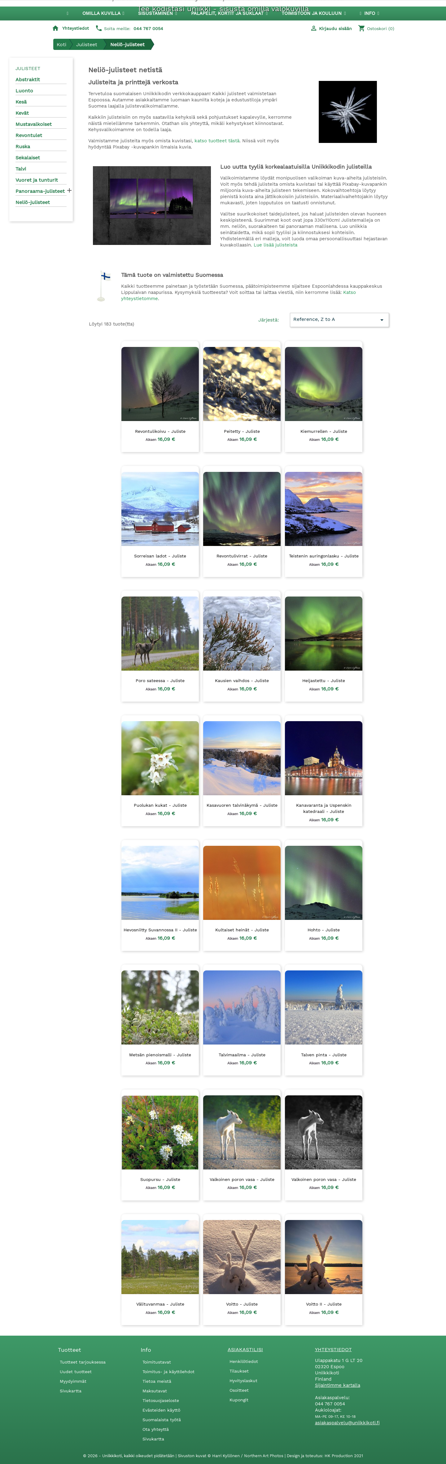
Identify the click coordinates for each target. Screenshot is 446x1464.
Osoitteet (239, 1390)
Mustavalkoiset (33, 124)
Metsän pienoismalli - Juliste (160, 1054)
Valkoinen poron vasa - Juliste (242, 1179)
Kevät (22, 113)
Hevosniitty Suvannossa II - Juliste (160, 929)
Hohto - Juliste (324, 929)
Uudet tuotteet (76, 1371)
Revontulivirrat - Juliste (241, 555)
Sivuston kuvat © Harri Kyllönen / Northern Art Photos (231, 1455)
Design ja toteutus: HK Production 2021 (325, 1455)
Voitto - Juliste (242, 1304)
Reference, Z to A (339, 320)
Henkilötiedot (244, 1361)
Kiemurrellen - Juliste (323, 431)
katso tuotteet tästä (217, 141)
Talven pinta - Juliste (324, 1054)
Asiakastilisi (245, 1349)
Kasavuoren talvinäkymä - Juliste (242, 805)
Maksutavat (154, 1390)
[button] (157, 13)
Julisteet (27, 68)
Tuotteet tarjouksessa (83, 1362)
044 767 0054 (148, 28)
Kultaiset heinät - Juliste (242, 929)
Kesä (21, 102)
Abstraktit (27, 79)
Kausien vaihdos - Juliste (242, 680)
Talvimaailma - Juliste (242, 1054)
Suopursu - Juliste (160, 1179)
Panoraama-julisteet (40, 191)
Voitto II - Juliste (324, 1304)
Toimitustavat (156, 1362)
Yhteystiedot (75, 28)
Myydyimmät (73, 1381)
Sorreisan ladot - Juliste (160, 555)
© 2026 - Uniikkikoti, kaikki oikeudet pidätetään (129, 1455)
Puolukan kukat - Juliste (160, 805)
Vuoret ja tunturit (36, 180)
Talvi (20, 169)
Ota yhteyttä (155, 1429)
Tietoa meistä (156, 1381)
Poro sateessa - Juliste (160, 680)
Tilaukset (239, 1371)
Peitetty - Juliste (242, 431)
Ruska (22, 146)
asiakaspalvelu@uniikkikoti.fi (347, 1423)
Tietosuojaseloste (160, 1400)
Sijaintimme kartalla (337, 1385)
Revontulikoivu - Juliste (160, 431)
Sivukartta (70, 1390)
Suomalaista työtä (161, 1419)
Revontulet (28, 135)
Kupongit (239, 1399)
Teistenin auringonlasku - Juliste (324, 555)
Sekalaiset (27, 158)
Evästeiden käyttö (161, 1410)
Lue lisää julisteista (275, 245)
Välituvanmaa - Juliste (160, 1304)
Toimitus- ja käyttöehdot (168, 1371)
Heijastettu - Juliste (323, 680)
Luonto (24, 91)
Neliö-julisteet (32, 202)
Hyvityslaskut (243, 1380)
